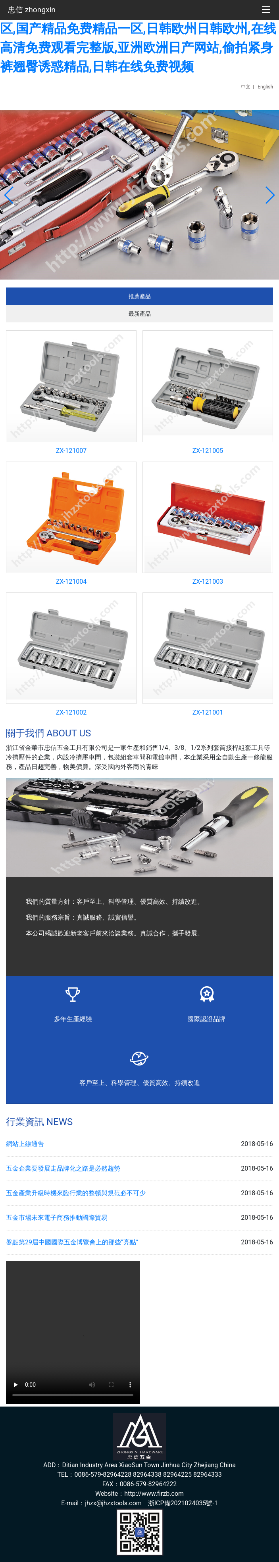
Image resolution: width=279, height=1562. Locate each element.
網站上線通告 (25, 1144)
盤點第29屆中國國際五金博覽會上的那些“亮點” (72, 1242)
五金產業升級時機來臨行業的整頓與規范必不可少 (76, 1193)
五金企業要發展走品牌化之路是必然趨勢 (63, 1168)
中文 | (248, 87)
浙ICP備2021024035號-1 (183, 1503)
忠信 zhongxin (32, 9)
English (265, 87)
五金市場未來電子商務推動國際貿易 (57, 1217)
